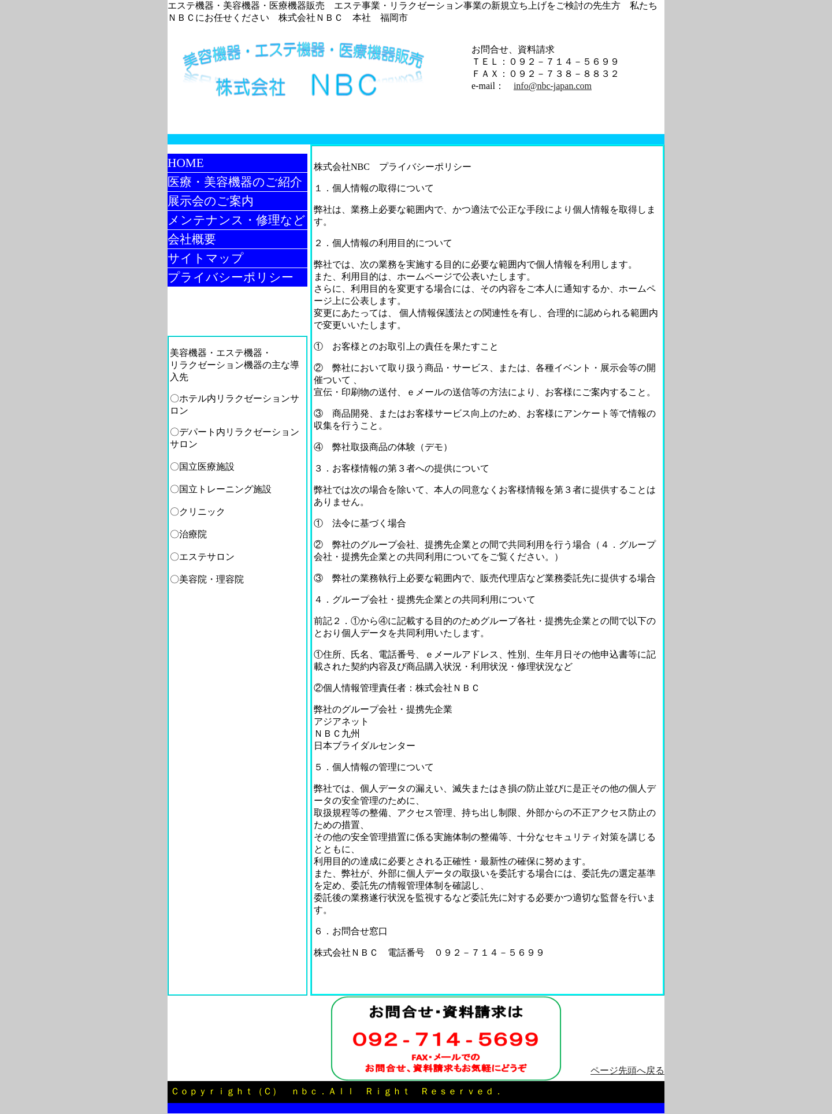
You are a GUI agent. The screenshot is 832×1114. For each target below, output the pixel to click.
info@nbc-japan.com (553, 86)
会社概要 (192, 239)
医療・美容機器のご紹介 (235, 182)
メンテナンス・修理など (237, 220)
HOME (186, 163)
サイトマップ (206, 258)
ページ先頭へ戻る (627, 1070)
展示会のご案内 (211, 201)
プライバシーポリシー (231, 277)
